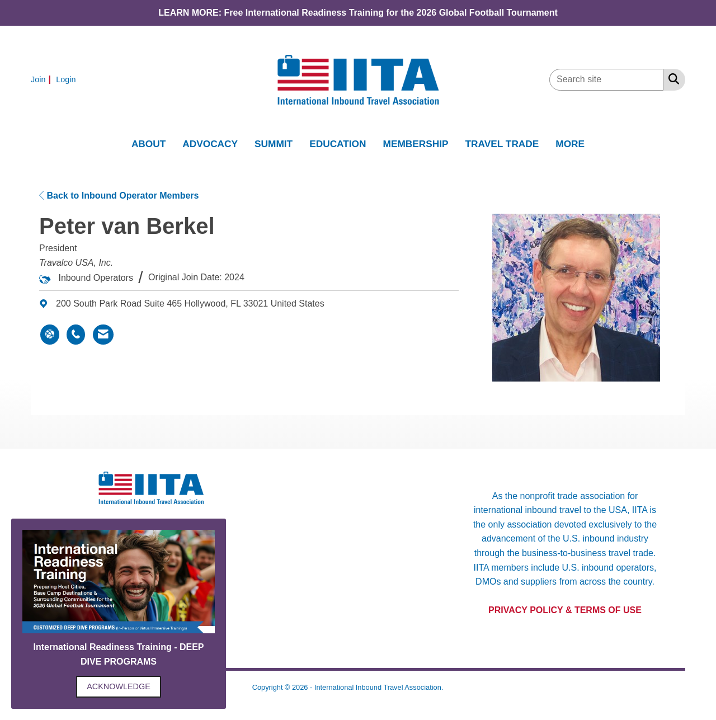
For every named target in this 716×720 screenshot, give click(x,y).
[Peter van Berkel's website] (49, 334)
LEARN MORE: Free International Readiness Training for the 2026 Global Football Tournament (358, 12)
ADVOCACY (210, 143)
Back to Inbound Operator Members (119, 195)
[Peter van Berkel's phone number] (75, 334)
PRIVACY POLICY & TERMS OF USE (565, 610)
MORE (570, 143)
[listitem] (42, 79)
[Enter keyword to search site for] (606, 80)
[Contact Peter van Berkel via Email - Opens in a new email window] (103, 334)
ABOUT (148, 143)
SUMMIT (274, 143)
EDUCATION (337, 143)
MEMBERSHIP (416, 143)
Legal (454, 687)
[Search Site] (671, 79)
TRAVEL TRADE (502, 143)
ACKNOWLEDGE (118, 686)
